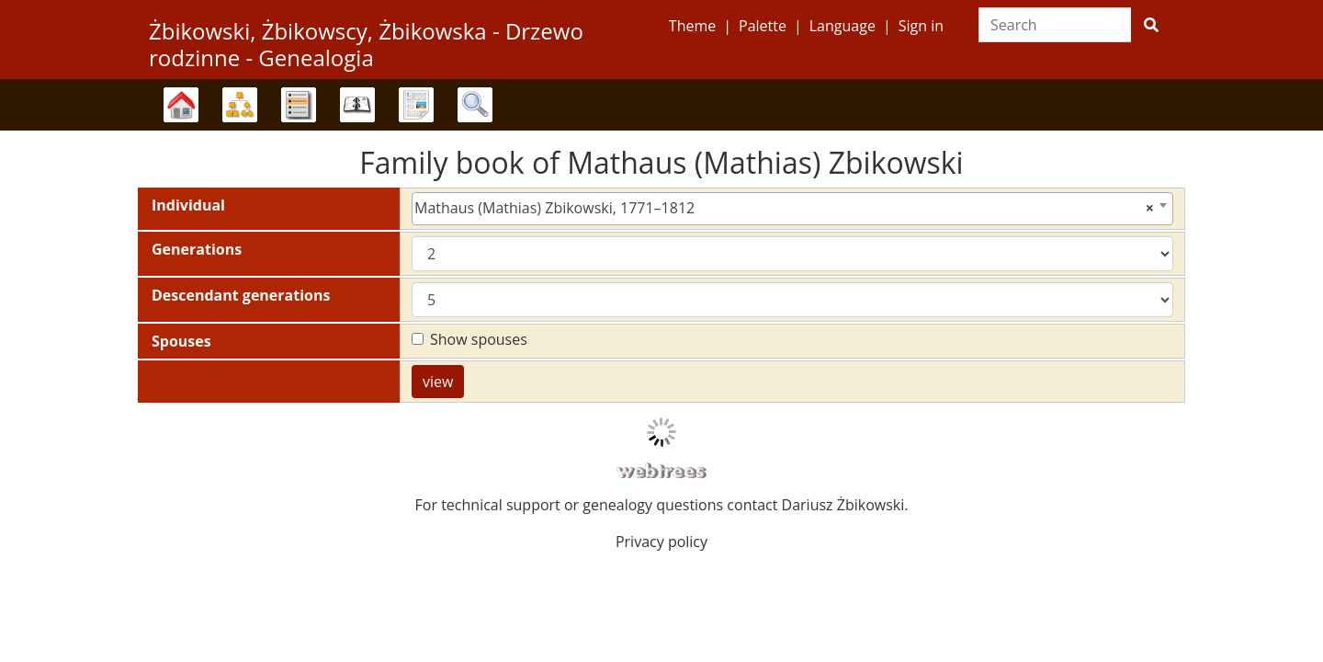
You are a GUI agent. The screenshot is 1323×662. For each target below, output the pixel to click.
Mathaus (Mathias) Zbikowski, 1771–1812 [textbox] (784, 208)
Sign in (921, 26)
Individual (188, 205)
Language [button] (842, 26)
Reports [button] (416, 105)
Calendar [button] (357, 105)
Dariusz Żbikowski (843, 505)
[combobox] (792, 208)
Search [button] (475, 105)
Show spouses (478, 339)
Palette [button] (762, 26)
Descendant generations (241, 295)
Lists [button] (298, 105)
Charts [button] (239, 105)
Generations (197, 249)
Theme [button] (692, 26)
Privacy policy (661, 541)
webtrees (661, 471)
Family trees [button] (181, 105)
